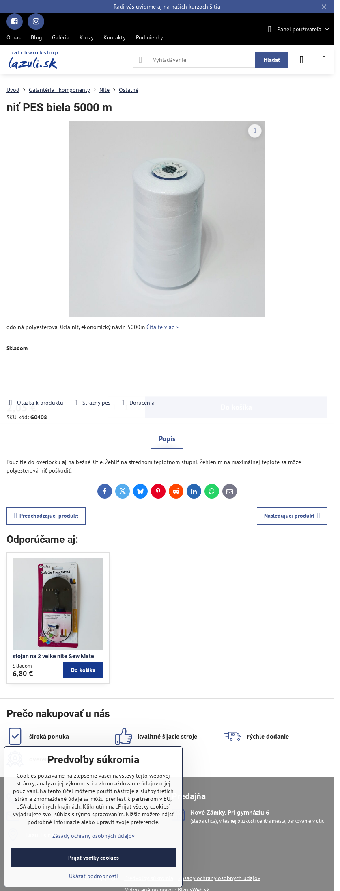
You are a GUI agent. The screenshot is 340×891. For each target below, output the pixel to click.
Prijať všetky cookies (93, 857)
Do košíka (236, 375)
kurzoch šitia (204, 6)
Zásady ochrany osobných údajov (219, 878)
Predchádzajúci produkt (46, 516)
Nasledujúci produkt (292, 516)
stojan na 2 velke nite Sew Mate (53, 656)
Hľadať (272, 59)
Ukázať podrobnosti (93, 876)
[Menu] (324, 60)
